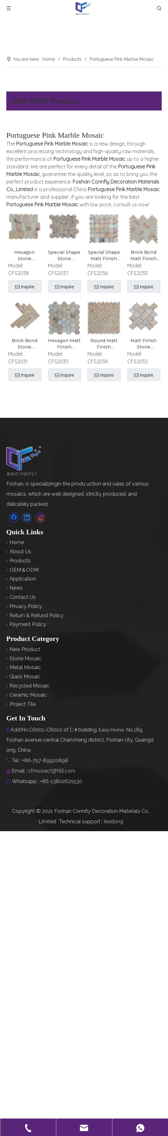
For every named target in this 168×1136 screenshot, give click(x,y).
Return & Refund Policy (36, 615)
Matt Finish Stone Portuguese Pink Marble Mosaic (143, 343)
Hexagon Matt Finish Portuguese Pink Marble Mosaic (64, 343)
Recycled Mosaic (29, 686)
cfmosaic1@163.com (51, 771)
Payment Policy (27, 624)
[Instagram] (40, 517)
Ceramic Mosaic (28, 695)
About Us (20, 552)
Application (22, 579)
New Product (24, 649)
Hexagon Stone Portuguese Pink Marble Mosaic (24, 255)
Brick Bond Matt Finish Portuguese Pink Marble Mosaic (143, 255)
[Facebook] (14, 517)
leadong (113, 821)
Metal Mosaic (25, 667)
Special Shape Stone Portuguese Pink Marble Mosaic (64, 255)
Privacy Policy (25, 606)
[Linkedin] (27, 517)
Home (16, 542)
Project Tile (22, 704)
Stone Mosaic (25, 658)
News (16, 588)
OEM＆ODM (24, 570)
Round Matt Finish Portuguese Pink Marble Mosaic (104, 343)
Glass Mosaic (24, 677)
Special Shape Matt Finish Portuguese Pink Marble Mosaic (104, 255)
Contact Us (22, 597)
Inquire (24, 287)
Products (20, 561)
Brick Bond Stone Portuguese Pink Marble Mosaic (24, 343)
